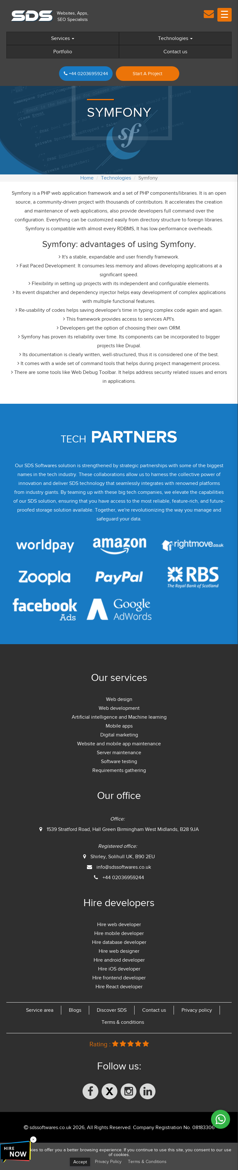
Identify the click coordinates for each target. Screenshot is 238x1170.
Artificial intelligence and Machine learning (119, 717)
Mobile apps (119, 726)
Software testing (119, 761)
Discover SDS (112, 1010)
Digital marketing (119, 735)
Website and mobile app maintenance (119, 744)
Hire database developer (119, 942)
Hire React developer (119, 987)
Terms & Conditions (147, 1161)
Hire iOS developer (119, 969)
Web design (119, 699)
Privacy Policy (108, 1161)
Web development (119, 708)
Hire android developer (119, 960)
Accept (80, 1162)
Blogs (75, 1010)
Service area (39, 1010)
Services (62, 38)
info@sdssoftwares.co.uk (123, 867)
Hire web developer (119, 924)
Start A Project (147, 73)
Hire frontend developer (119, 978)
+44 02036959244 (86, 73)
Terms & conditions (123, 1022)
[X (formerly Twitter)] (109, 1091)
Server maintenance (119, 752)
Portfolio (62, 52)
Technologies (175, 38)
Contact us (175, 52)
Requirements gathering (119, 770)
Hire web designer (119, 951)
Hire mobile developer (119, 933)
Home (87, 178)
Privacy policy (197, 1010)
